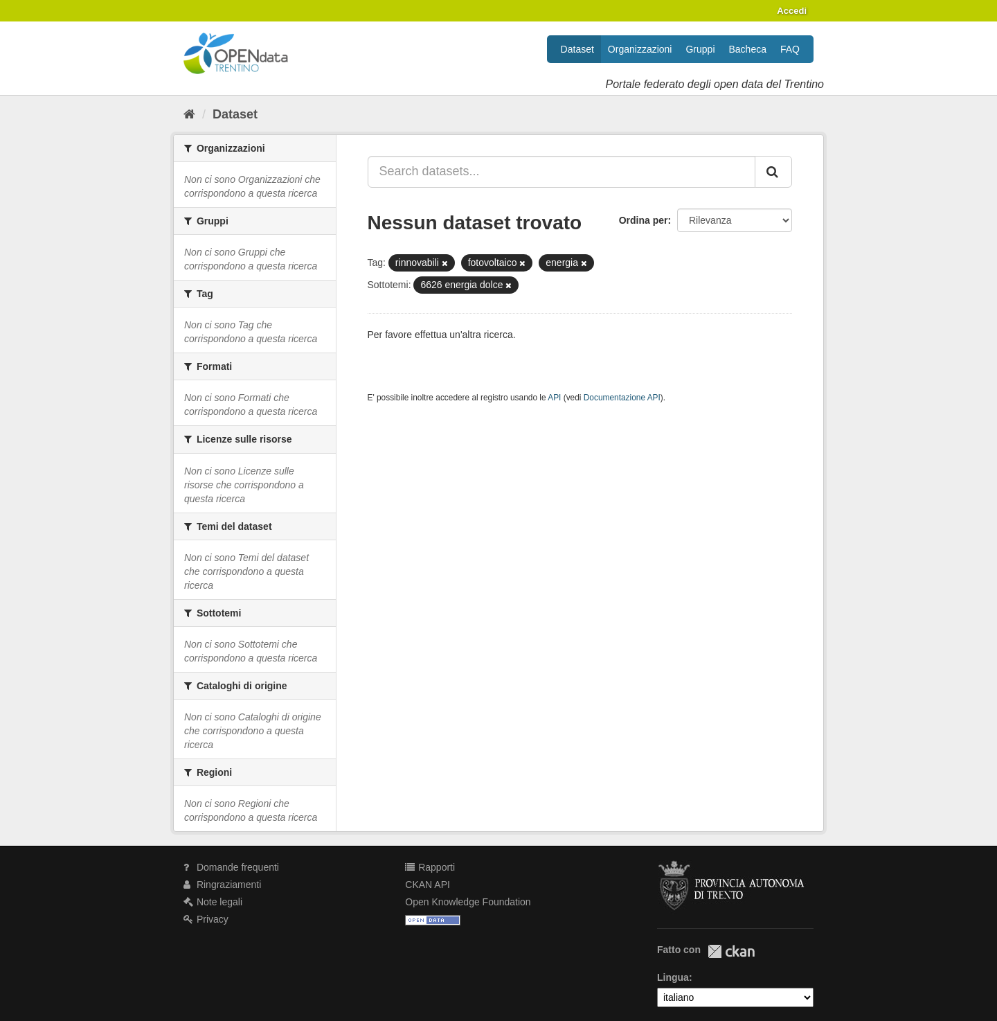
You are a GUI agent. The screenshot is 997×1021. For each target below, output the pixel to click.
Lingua (673, 977)
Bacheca (747, 49)
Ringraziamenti (222, 884)
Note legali (212, 901)
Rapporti (430, 867)
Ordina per (643, 220)
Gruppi (700, 49)
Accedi (792, 11)
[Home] (189, 114)
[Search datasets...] (562, 172)
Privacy (205, 919)
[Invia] (773, 172)
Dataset (577, 49)
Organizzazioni (640, 49)
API (554, 397)
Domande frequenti (231, 867)
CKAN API (427, 884)
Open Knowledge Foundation (467, 901)
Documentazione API (622, 397)
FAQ (790, 49)
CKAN (731, 951)
